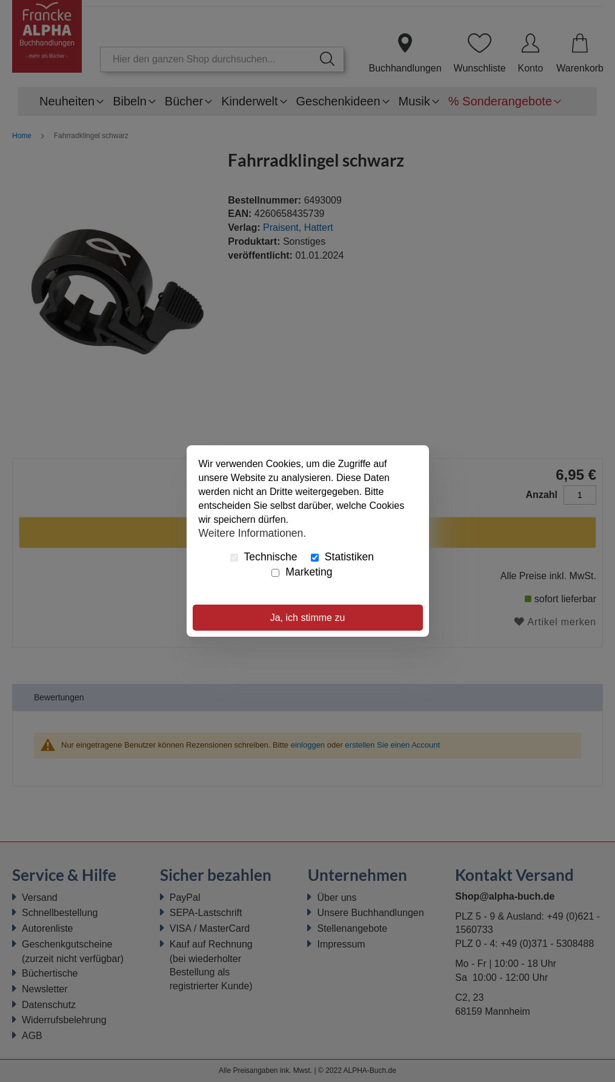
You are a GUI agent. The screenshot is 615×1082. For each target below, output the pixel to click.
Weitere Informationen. (253, 532)
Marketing (301, 572)
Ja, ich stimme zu (307, 617)
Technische (264, 557)
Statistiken (342, 557)
